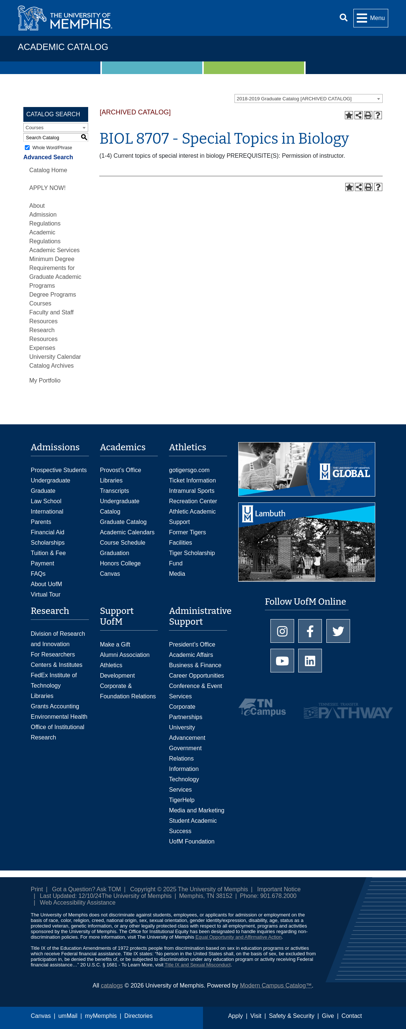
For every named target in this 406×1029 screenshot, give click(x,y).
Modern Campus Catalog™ (276, 985)
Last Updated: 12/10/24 (71, 896)
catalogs (112, 985)
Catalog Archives (51, 366)
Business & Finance (195, 665)
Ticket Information (192, 480)
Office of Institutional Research (57, 732)
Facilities (180, 542)
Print (37, 889)
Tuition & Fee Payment (48, 558)
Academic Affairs (191, 655)
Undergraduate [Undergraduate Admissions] (50, 480)
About (37, 206)
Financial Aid (47, 532)
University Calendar (55, 357)
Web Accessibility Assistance (78, 902)
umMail (67, 1016)
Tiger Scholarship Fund (192, 558)
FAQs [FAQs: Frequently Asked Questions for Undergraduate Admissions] (38, 574)
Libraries (111, 480)
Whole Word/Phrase (52, 147)
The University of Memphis (137, 896)
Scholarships (48, 542)
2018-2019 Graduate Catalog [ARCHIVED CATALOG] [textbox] (294, 98)
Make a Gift (115, 644)
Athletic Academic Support (192, 516)
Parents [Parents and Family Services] (41, 522)
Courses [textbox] (34, 127)
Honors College (120, 563)
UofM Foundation (191, 841)
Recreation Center (193, 501)
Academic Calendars (127, 532)
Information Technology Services (184, 779)
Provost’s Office (120, 470)
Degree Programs (52, 294)
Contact (352, 1016)
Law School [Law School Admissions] (46, 501)
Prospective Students (59, 470)
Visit (256, 1016)
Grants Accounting (55, 706)
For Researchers (53, 654)
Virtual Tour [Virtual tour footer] (45, 594)
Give (328, 1016)
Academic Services (54, 250)
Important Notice (278, 889)
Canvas (41, 1016)
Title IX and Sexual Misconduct (198, 965)
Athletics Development (117, 670)
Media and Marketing (196, 810)
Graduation (114, 553)
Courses (40, 303)
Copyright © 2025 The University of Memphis (189, 889)
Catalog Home (48, 170)
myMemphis (101, 1016)
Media (177, 574)
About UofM (46, 584)
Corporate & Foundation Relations (128, 691)
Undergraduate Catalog (120, 506)
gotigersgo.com (189, 470)
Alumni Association (125, 655)
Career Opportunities (196, 675)
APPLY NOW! (47, 188)
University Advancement (187, 732)
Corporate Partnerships (185, 712)
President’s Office (192, 644)
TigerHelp (181, 800)
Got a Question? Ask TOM (86, 889)
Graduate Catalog (123, 522)
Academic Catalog (63, 47)
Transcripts (114, 491)
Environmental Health (59, 717)
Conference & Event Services (195, 691)
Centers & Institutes (57, 665)
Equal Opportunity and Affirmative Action (239, 937)
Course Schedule (123, 542)
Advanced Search (48, 157)
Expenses (42, 348)
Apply (235, 1016)
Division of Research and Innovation (58, 639)
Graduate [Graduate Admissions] (43, 491)
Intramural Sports (191, 491)
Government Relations (185, 753)
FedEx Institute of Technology (54, 680)
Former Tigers (187, 532)
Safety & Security (292, 1016)
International (47, 511)
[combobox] (308, 98)
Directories (138, 1016)
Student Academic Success (193, 826)
